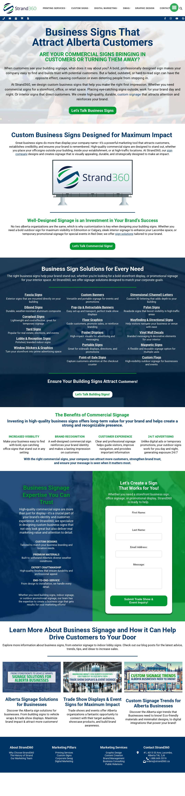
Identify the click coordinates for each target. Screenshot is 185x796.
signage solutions (96, 280)
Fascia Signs (33, 294)
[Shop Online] (22, 18)
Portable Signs (92, 345)
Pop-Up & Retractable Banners (92, 307)
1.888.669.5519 (157, 758)
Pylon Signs (151, 307)
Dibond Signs (33, 307)
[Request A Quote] (28, 18)
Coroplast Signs (33, 316)
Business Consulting (114, 761)
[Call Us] (4, 18)
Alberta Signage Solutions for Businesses (31, 702)
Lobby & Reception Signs (33, 338)
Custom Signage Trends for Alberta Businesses (153, 703)
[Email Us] (10, 18)
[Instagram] (171, 18)
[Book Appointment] (16, 18)
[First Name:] (138, 519)
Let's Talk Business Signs (92, 109)
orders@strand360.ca (158, 761)
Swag (126, 8)
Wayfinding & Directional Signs (151, 320)
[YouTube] (177, 18)
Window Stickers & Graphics (33, 347)
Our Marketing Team (21, 758)
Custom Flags (151, 357)
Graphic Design (144, 8)
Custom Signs (79, 8)
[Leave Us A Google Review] (183, 18)
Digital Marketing (105, 8)
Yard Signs (33, 329)
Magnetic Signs (151, 345)
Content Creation (114, 755)
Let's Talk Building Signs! (92, 392)
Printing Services (54, 8)
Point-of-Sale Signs (92, 357)
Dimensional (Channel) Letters (151, 294)
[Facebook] (165, 18)
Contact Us (167, 8)
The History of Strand (21, 755)
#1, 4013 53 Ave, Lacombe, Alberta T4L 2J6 (158, 754)
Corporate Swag (64, 758)
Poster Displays (92, 332)
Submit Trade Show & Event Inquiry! (138, 601)
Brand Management (113, 758)
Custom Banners (92, 294)
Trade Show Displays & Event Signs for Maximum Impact (92, 702)
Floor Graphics (92, 320)
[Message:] (138, 578)
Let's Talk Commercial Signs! (92, 244)
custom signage (129, 94)
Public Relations (113, 764)
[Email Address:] (138, 554)
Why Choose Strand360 (21, 752)
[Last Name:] (138, 536)
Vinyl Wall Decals (152, 332)
